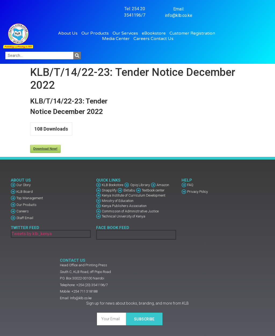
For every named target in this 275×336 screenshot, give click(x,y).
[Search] (77, 55)
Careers (141, 38)
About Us (69, 33)
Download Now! (45, 149)
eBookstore (155, 33)
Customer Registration (193, 33)
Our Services (127, 33)
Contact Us (162, 38)
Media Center (117, 38)
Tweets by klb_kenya (32, 233)
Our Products (96, 33)
